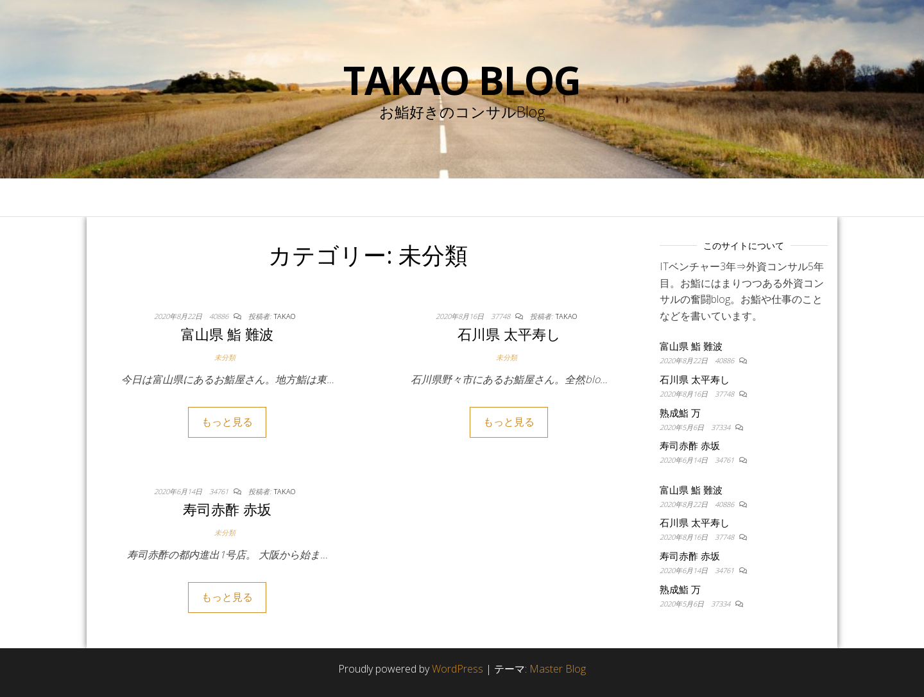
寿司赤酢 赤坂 (227, 509)
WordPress (457, 669)
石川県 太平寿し (509, 333)
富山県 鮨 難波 (227, 333)
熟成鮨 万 (680, 412)
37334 (721, 427)
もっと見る (227, 422)
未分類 (224, 357)
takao (284, 316)
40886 (219, 316)
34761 (219, 491)
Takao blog (462, 80)
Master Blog (557, 669)
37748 (501, 316)
